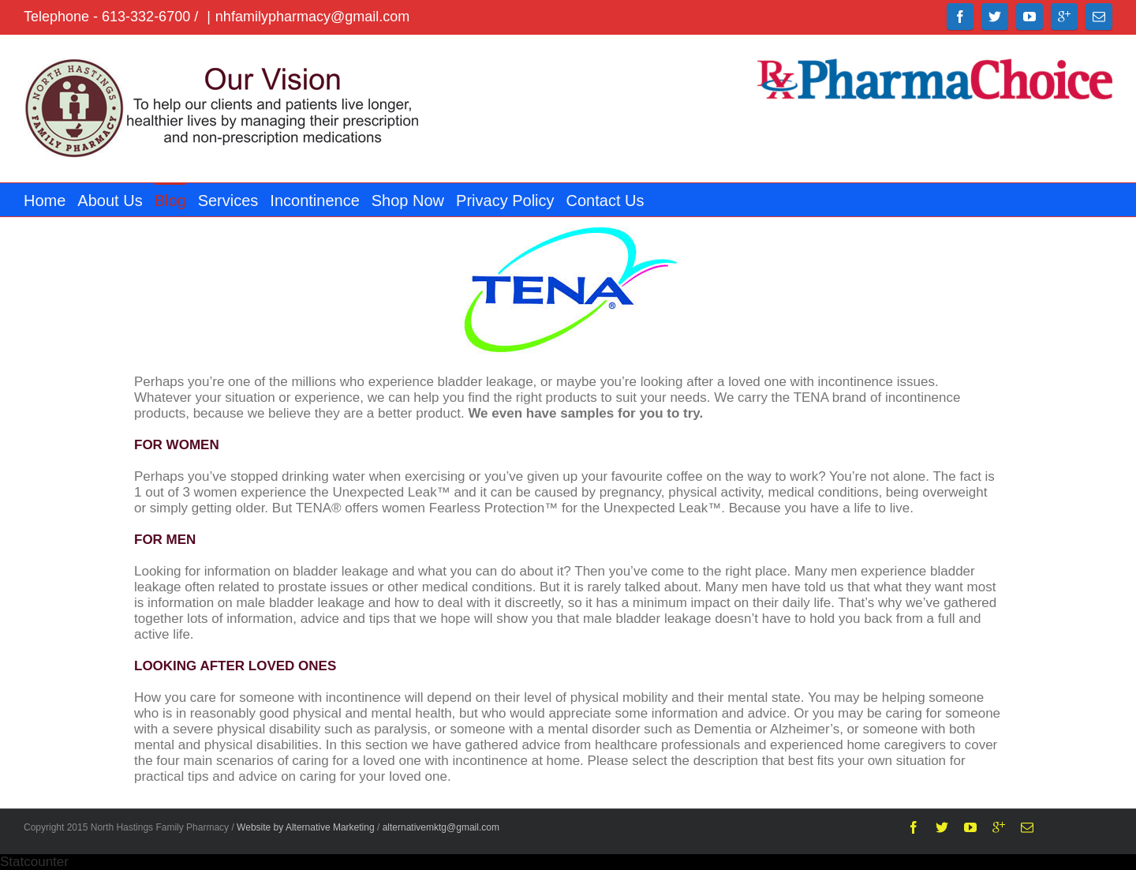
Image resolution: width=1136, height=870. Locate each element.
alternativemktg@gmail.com (441, 827)
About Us (109, 200)
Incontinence (314, 200)
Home (44, 200)
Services (228, 200)
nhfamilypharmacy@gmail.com (312, 16)
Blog (170, 200)
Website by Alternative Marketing (306, 827)
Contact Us (605, 200)
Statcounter (34, 861)
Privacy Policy (505, 200)
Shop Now (408, 200)
